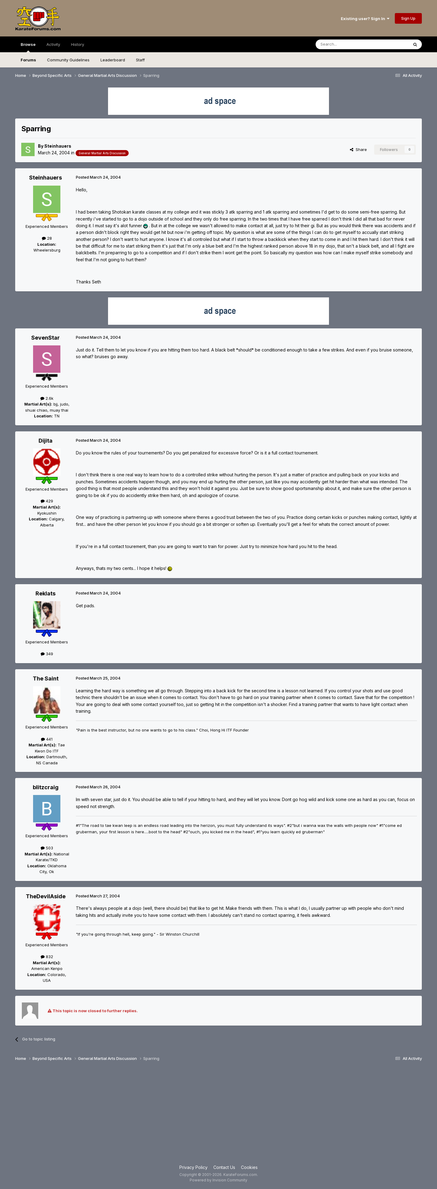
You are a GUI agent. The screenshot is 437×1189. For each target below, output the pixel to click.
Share (358, 149)
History (77, 44)
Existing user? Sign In (365, 18)
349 (47, 653)
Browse (28, 47)
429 (47, 501)
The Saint (46, 678)
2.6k (46, 398)
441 (47, 739)
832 (47, 956)
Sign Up (408, 18)
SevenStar (45, 337)
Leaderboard (112, 59)
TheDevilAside (46, 896)
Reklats (46, 593)
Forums (28, 59)
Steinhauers (57, 146)
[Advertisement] (218, 1115)
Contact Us (224, 1167)
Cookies (249, 1167)
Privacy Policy (193, 1167)
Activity (53, 44)
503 (47, 847)
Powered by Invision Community (218, 1180)
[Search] (347, 44)
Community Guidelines (68, 59)
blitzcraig (46, 787)
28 (47, 238)
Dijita (46, 440)
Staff (140, 59)
